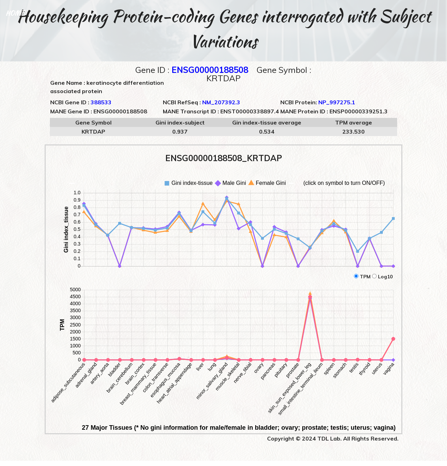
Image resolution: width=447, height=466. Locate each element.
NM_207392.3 (221, 102)
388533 (101, 102)
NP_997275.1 (336, 102)
